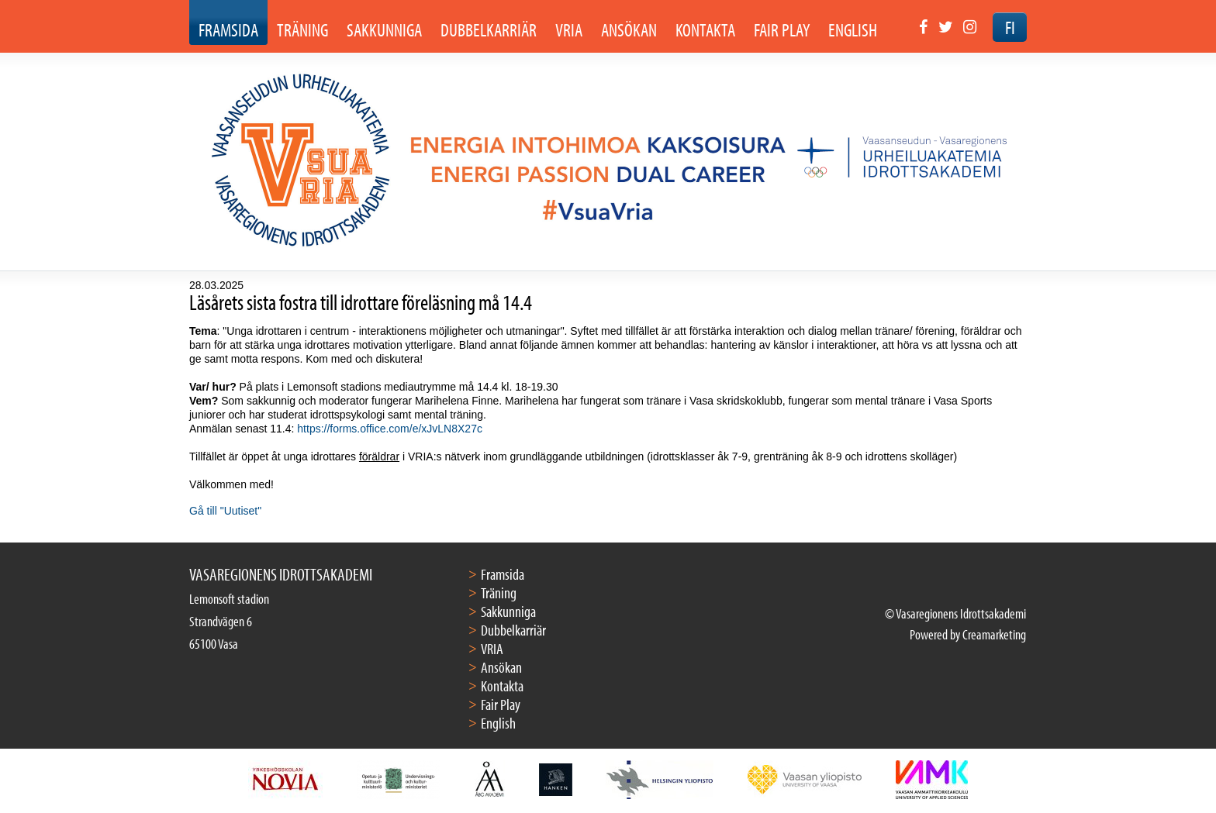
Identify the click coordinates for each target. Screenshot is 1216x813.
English (498, 722)
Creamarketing (994, 634)
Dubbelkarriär (513, 629)
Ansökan (501, 667)
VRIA (492, 648)
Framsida (502, 574)
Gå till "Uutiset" (225, 511)
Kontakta (502, 685)
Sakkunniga (508, 611)
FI (1010, 27)
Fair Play (500, 704)
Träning (498, 592)
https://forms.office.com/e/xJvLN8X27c (389, 428)
